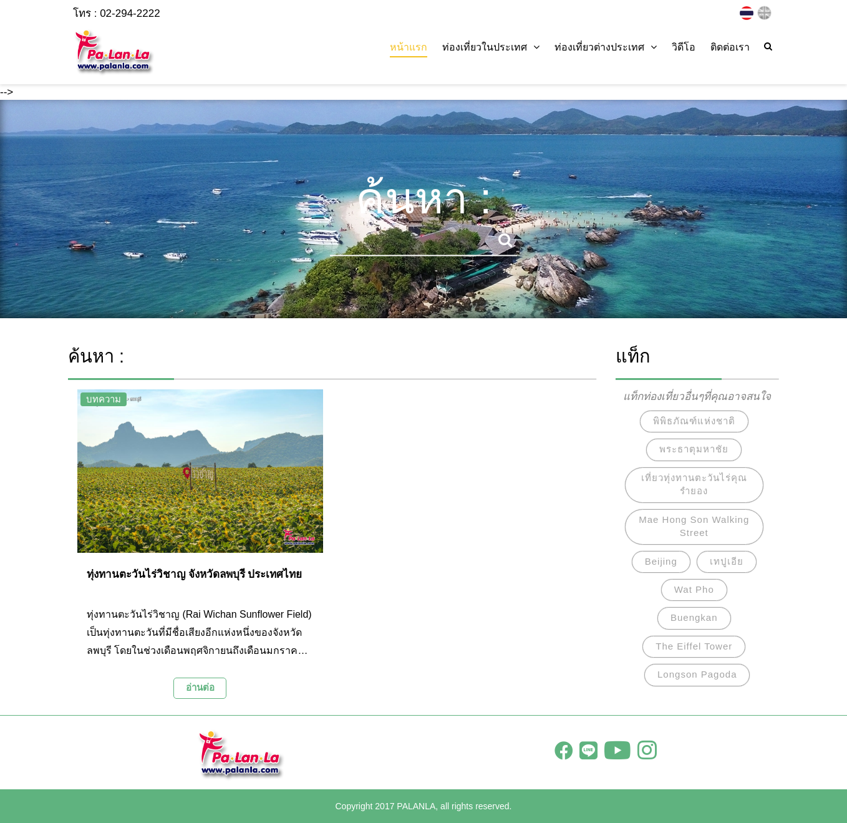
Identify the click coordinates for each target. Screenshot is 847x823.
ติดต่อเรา (730, 47)
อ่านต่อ (200, 687)
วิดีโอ (683, 47)
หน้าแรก (408, 47)
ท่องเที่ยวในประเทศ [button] (491, 47)
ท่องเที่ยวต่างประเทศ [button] (605, 47)
